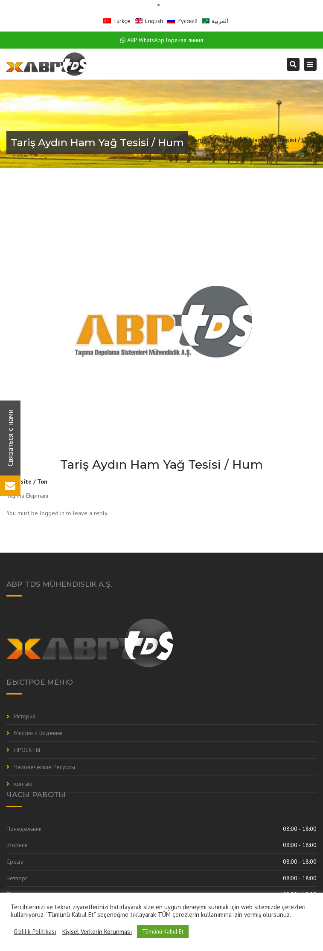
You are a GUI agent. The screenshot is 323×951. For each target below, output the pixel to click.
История (24, 716)
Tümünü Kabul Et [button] (162, 931)
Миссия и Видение (38, 733)
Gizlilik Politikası (35, 932)
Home (197, 140)
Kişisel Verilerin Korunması (97, 932)
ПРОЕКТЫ (27, 750)
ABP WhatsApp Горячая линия (161, 40)
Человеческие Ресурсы (44, 767)
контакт (23, 783)
